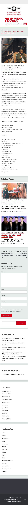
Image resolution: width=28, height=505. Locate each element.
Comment (4, 271)
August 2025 (5, 402)
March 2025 (5, 416)
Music (13, 67)
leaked (4, 446)
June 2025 (5, 407)
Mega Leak (4, 67)
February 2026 (6, 391)
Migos (4, 452)
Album (3, 65)
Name (3, 289)
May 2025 (5, 410)
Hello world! (21, 374)
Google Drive (9, 65)
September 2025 (7, 399)
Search (21, 323)
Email (3, 295)
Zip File (11, 70)
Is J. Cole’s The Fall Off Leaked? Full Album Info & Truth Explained (13, 208)
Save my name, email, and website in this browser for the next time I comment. (12, 310)
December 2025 (6, 394)
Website (3, 302)
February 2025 (6, 419)
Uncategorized (6, 469)
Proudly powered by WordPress (10, 499)
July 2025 (5, 405)
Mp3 (10, 67)
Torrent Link (4, 70)
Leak (15, 65)
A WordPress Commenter (9, 374)
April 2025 (5, 413)
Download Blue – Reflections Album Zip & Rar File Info (12, 240)
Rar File (19, 67)
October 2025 (6, 396)
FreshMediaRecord (17, 79)
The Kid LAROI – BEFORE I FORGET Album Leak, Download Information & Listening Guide (14, 358)
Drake (4, 435)
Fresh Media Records (14, 20)
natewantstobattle (7, 460)
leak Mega (21, 65)
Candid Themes (16, 501)
